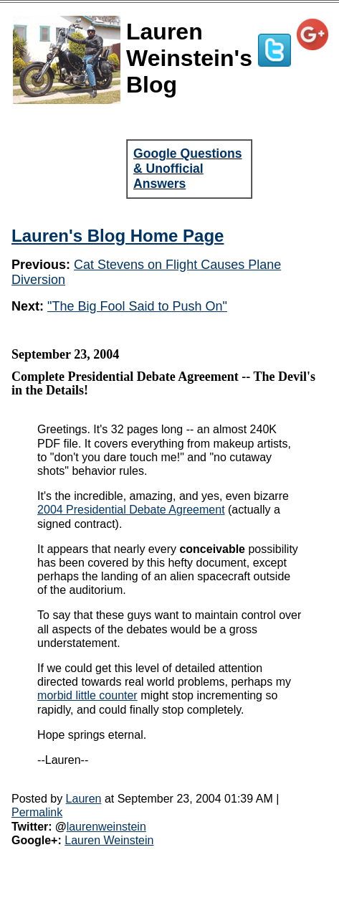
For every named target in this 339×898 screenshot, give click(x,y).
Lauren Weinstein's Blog (189, 58)
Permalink (36, 812)
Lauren (84, 799)
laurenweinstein (106, 827)
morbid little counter (87, 695)
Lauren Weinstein (109, 840)
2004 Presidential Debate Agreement (131, 510)
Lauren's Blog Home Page (117, 235)
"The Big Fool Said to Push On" (137, 306)
